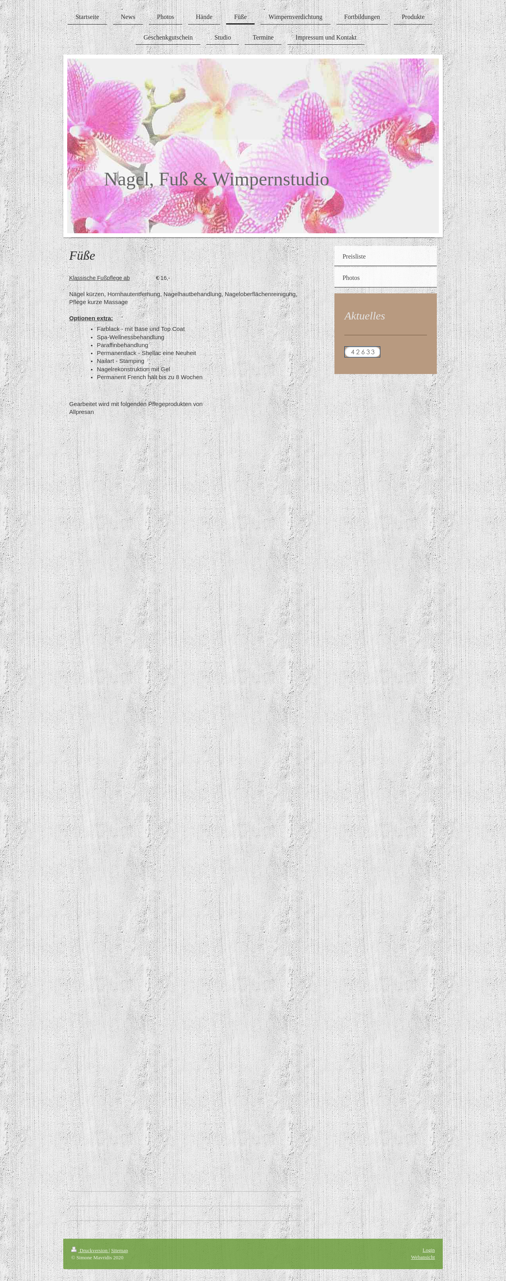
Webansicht (423, 1257)
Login (429, 1250)
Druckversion (90, 1250)
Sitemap (119, 1250)
